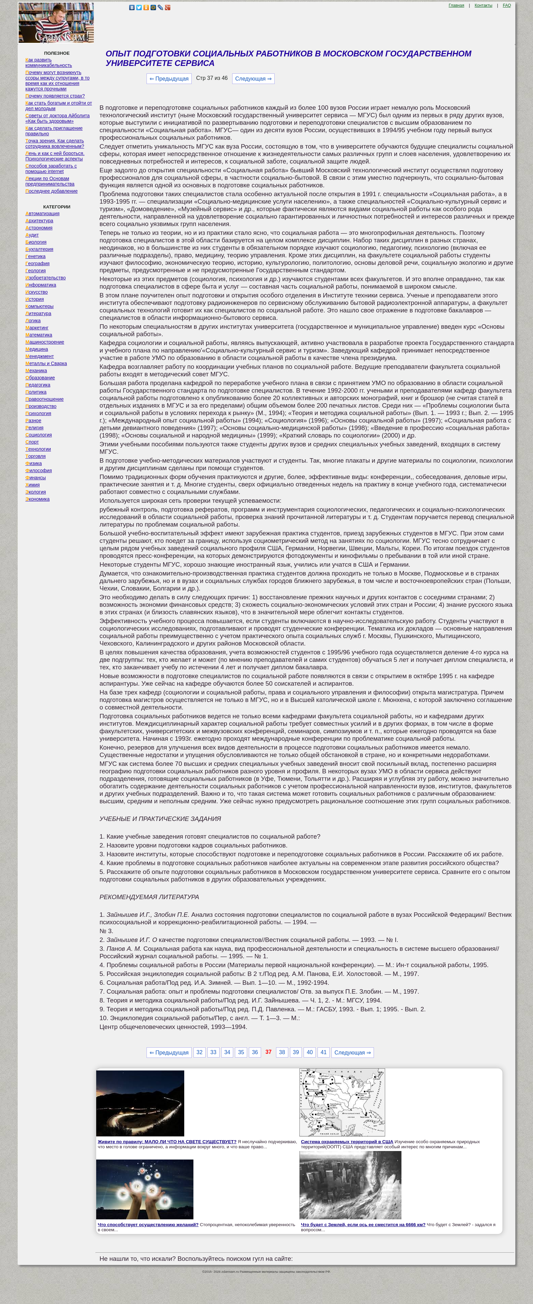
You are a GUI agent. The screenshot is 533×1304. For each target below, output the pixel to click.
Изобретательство (45, 277)
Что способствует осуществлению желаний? (148, 1224)
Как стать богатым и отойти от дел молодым (58, 105)
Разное (33, 420)
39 (296, 1052)
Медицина (36, 349)
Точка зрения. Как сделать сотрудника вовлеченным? (54, 143)
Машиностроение (44, 342)
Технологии (38, 449)
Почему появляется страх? (55, 96)
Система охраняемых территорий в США (347, 1141)
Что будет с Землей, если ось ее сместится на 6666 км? (363, 1224)
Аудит (32, 235)
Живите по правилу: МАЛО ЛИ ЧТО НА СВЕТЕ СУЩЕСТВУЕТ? (167, 1141)
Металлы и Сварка (46, 363)
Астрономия (39, 227)
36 (255, 1052)
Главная (456, 5)
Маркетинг (37, 327)
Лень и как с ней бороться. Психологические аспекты (55, 156)
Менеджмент (39, 356)
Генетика (35, 256)
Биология (36, 242)
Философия (38, 470)
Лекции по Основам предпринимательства (49, 181)
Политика (36, 392)
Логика (33, 320)
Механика (36, 370)
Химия (32, 484)
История (34, 299)
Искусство (36, 292)
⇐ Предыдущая (169, 79)
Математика (38, 335)
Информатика (40, 285)
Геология (35, 270)
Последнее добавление (51, 191)
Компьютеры (39, 306)
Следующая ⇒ (253, 79)
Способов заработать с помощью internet (51, 168)
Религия (34, 427)
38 (282, 1052)
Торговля (35, 456)
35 (241, 1052)
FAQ (507, 5)
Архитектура (39, 220)
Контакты (484, 5)
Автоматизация (42, 213)
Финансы (35, 477)
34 (227, 1052)
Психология (38, 413)
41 (324, 1052)
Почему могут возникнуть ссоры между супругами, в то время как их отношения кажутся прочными (57, 80)
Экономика (37, 499)
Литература (38, 313)
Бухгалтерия (39, 249)
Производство (40, 406)
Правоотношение (44, 399)
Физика (33, 463)
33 (213, 1052)
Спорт (32, 442)
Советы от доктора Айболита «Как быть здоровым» (57, 118)
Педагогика (37, 385)
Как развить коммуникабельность (48, 62)
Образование (40, 377)
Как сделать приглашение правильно (54, 130)
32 (199, 1052)
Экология (35, 492)
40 (310, 1052)
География (37, 263)
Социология (38, 434)
